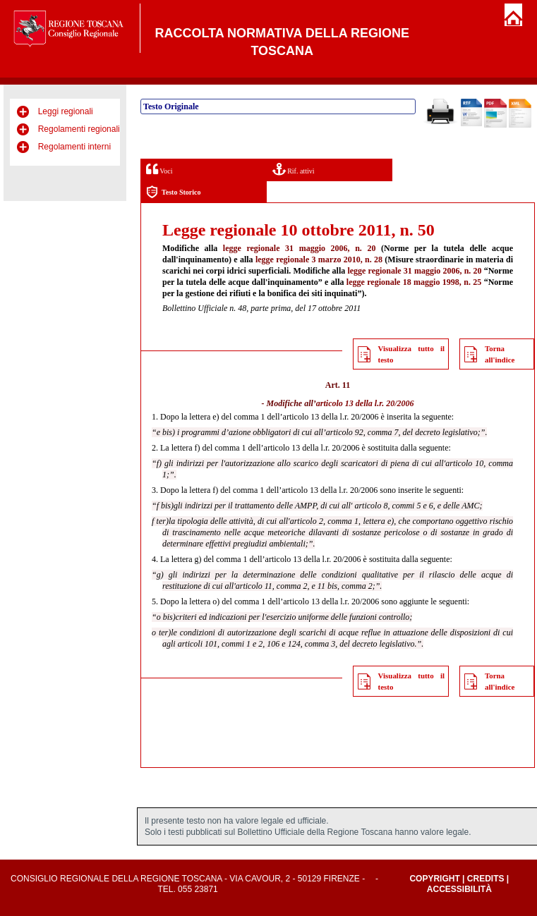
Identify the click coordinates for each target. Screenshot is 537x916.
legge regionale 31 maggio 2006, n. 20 (299, 248)
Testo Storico (173, 192)
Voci (159, 169)
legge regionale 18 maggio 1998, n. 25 (413, 282)
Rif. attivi (293, 169)
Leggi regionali (65, 111)
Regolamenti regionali (79, 129)
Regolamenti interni (74, 147)
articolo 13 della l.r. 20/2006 (365, 403)
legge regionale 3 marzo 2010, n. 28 (318, 259)
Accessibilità (459, 889)
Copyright (434, 879)
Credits (486, 879)
